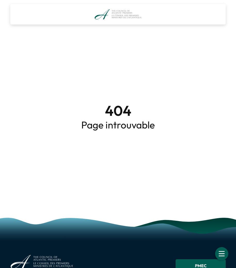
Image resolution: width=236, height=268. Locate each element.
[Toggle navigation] (221, 253)
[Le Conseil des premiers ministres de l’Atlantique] (118, 14)
